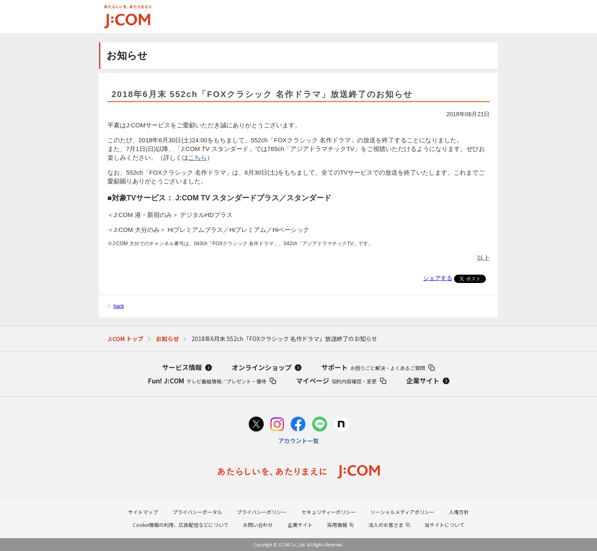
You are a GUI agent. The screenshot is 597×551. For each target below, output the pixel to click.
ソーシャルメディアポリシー (402, 511)
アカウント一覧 (298, 440)
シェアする (437, 278)
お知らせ (167, 338)
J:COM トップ (125, 338)
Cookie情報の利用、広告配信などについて (180, 524)
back (119, 306)
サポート (373, 367)
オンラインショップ (261, 367)
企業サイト (422, 380)
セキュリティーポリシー (328, 511)
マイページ (336, 380)
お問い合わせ (258, 524)
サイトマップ (143, 511)
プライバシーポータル (197, 511)
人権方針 (459, 511)
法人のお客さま (386, 524)
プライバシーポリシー (261, 511)
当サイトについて (444, 524)
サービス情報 (182, 367)
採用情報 (337, 524)
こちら (197, 157)
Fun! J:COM (207, 380)
